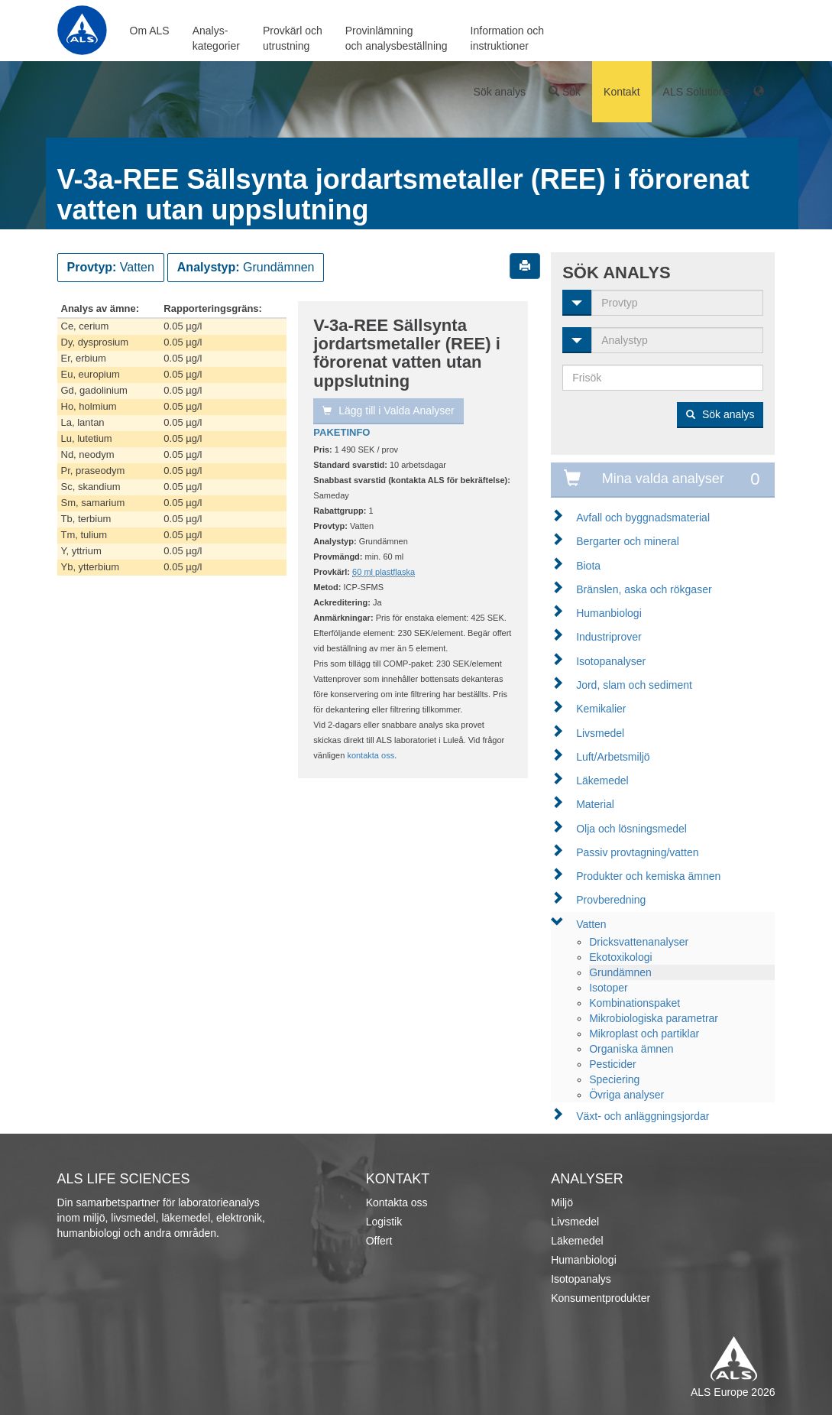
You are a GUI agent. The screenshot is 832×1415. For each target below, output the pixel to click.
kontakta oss (370, 755)
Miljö (562, 1202)
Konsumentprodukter (600, 1298)
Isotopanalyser (611, 661)
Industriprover (609, 637)
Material (595, 804)
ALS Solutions (696, 92)
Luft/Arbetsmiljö (612, 757)
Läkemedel (602, 780)
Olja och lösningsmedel (631, 829)
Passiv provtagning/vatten (637, 852)
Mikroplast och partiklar (644, 1033)
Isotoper (608, 988)
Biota (588, 566)
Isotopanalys (581, 1279)
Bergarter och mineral (627, 541)
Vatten (591, 924)
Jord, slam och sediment (634, 685)
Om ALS (150, 30)
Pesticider (612, 1064)
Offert (379, 1241)
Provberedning (611, 900)
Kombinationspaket (634, 1003)
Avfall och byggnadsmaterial (643, 517)
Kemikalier (601, 709)
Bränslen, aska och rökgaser (643, 589)
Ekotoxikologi (620, 957)
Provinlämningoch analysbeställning (396, 38)
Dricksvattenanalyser (638, 942)
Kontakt (621, 92)
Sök (565, 92)
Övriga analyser (626, 1095)
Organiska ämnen (631, 1049)
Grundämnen (620, 972)
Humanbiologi (609, 613)
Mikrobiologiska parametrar (653, 1018)
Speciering (614, 1079)
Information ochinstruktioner (508, 38)
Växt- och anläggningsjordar (642, 1116)
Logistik (384, 1221)
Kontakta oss (397, 1202)
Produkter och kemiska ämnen (648, 876)
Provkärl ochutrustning (292, 38)
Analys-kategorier (216, 38)
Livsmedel (600, 733)
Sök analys (500, 92)
